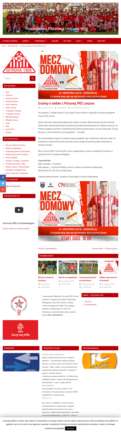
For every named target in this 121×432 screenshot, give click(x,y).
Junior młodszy (11, 104)
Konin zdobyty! (11, 157)
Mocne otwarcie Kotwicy (15, 145)
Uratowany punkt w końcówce (18, 151)
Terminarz (40, 41)
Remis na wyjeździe (67, 277)
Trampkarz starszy (13, 114)
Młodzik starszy (12, 120)
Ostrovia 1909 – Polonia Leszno (104, 248)
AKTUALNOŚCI (76, 108)
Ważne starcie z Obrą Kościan (17, 167)
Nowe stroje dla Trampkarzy (17, 173)
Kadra (25, 41)
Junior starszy (11, 107)
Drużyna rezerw (12, 98)
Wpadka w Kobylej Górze (16, 170)
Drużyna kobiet (91, 304)
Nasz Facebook (13, 186)
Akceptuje (70, 428)
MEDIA (89, 41)
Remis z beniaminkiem (48, 248)
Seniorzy (86, 108)
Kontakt (101, 41)
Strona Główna (9, 41)
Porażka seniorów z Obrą (16, 164)
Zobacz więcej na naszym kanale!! (16, 228)
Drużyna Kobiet (12, 101)
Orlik (7, 123)
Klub (78, 41)
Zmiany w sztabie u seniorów (17, 161)
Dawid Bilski (61, 108)
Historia (67, 41)
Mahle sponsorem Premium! (17, 154)
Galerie (55, 41)
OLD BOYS (10, 129)
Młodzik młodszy (12, 117)
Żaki (7, 126)
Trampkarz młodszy (13, 111)
